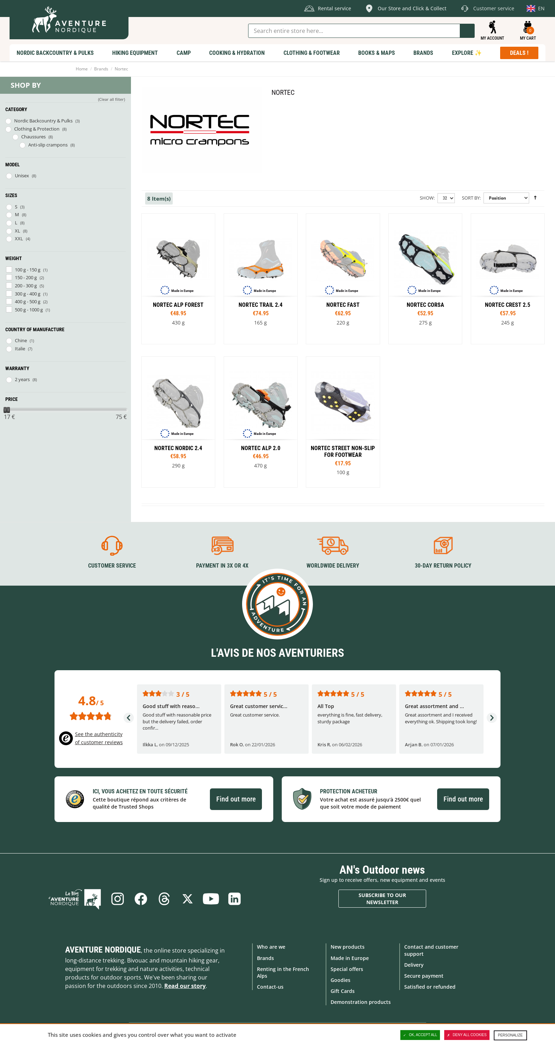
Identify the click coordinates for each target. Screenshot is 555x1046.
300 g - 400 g (27, 294)
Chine (21, 340)
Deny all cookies (467, 1035)
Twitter (187, 899)
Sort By (471, 198)
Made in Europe (350, 958)
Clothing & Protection (36, 129)
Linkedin (234, 899)
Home (82, 69)
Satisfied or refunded (430, 986)
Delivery (414, 964)
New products (348, 946)
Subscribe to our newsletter (382, 899)
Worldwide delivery (333, 565)
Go (467, 31)
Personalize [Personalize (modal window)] (510, 1035)
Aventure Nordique (103, 950)
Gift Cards (343, 991)
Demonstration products (361, 1002)
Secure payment (424, 975)
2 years (22, 379)
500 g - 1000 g (29, 309)
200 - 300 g (26, 285)
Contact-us (270, 986)
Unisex (22, 175)
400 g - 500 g (27, 301)
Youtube (211, 899)
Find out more (236, 799)
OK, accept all (420, 1035)
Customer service (112, 565)
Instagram (117, 899)
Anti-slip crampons (48, 145)
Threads (164, 899)
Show (427, 198)
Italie (20, 348)
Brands (101, 69)
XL (17, 231)
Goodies (340, 980)
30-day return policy (443, 565)
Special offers (347, 969)
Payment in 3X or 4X (222, 565)
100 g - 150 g (27, 269)
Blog (74, 898)
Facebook (141, 899)
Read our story (185, 986)
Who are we (271, 946)
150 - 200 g (26, 277)
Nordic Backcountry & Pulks (43, 120)
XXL (19, 238)
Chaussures (33, 136)
